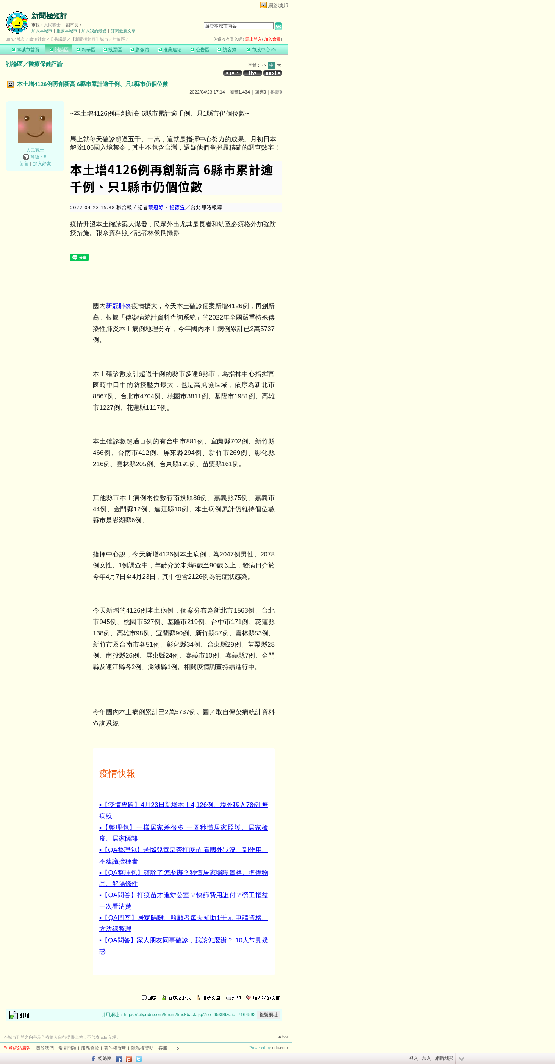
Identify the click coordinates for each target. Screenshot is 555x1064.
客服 (162, 1048)
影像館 (139, 49)
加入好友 (42, 163)
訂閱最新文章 (123, 30)
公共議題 (58, 39)
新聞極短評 (49, 16)
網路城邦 (278, 5)
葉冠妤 (156, 207)
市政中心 (261, 49)
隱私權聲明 (142, 1048)
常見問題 (67, 1048)
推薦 (276, 92)
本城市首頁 (25, 49)
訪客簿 (226, 49)
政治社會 (37, 39)
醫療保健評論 (45, 64)
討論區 (59, 49)
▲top (283, 1036)
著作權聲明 (115, 1048)
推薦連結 (169, 49)
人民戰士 (52, 24)
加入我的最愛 (93, 30)
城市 (21, 39)
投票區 (112, 49)
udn (9, 39)
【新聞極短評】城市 (89, 39)
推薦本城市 (66, 30)
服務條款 (90, 1048)
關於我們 (45, 1048)
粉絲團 (105, 1058)
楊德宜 (177, 207)
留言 (23, 163)
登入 (413, 1058)
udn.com (280, 1047)
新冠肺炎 (118, 306)
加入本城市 (41, 30)
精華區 (86, 49)
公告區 (200, 49)
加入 (426, 1058)
